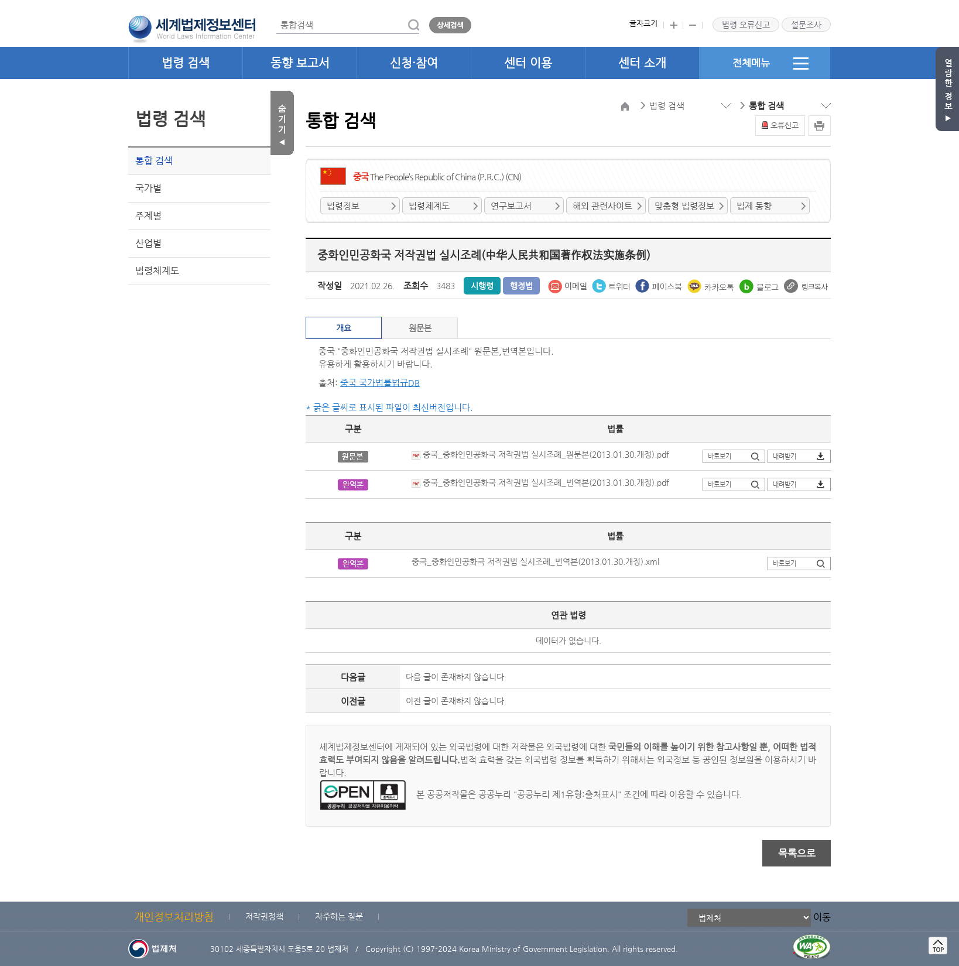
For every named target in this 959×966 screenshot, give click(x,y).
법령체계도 (157, 270)
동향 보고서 (300, 63)
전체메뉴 (770, 63)
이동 (822, 917)
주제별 (148, 215)
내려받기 (784, 456)
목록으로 (797, 853)
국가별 (148, 188)
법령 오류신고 (746, 24)
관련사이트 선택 (0, 0)
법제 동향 (754, 206)
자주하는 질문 (339, 916)
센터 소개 (642, 63)
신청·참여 (414, 63)
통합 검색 (154, 160)
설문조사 (806, 24)
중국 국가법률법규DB (380, 383)
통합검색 (276, 16)
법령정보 (343, 206)
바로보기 (719, 456)
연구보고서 (511, 206)
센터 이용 (528, 63)
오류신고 (784, 125)
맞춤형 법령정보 (684, 206)
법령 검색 (186, 63)
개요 (343, 328)
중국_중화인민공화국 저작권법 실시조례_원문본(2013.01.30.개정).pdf (540, 454)
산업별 (148, 243)
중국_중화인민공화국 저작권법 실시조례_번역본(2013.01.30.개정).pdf (540, 482)
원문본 (420, 328)
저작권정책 (264, 916)
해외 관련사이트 (602, 206)
